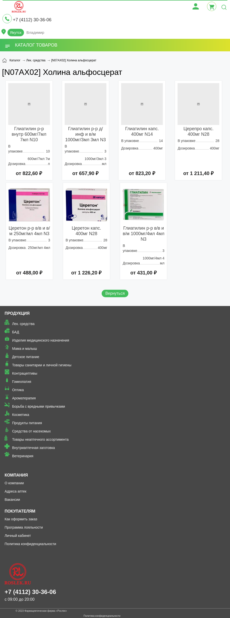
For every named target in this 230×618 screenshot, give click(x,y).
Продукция (16, 313)
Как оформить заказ (20, 519)
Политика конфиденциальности (30, 544)
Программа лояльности (23, 527)
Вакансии (12, 500)
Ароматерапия (24, 398)
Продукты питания (27, 423)
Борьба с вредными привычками (38, 406)
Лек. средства (23, 324)
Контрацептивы (24, 373)
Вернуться (115, 293)
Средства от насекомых (31, 431)
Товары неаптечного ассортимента (40, 439)
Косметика (20, 415)
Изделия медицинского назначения (40, 340)
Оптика (18, 390)
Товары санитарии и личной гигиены (41, 365)
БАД (15, 332)
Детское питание (25, 357)
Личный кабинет (17, 536)
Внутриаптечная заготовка (33, 448)
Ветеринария (22, 456)
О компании (14, 483)
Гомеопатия (21, 382)
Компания (16, 475)
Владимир (35, 32)
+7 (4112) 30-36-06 (32, 19)
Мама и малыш (24, 349)
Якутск (15, 32)
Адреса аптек (15, 491)
